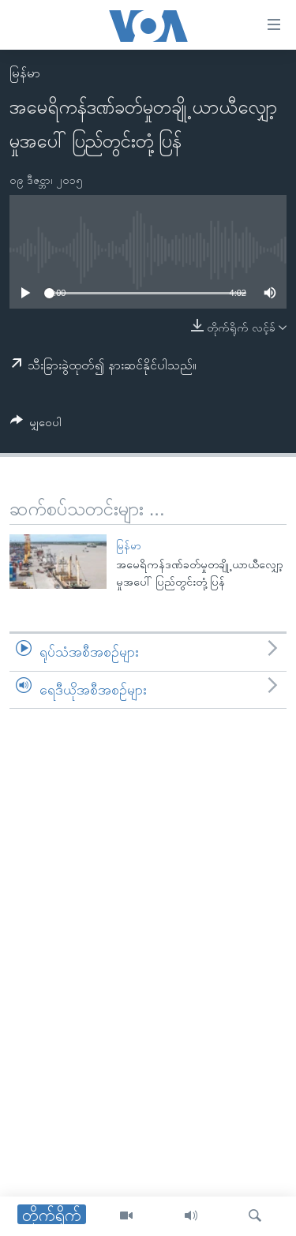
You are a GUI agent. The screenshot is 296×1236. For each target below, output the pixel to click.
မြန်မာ (24, 73)
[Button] (36, 425)
